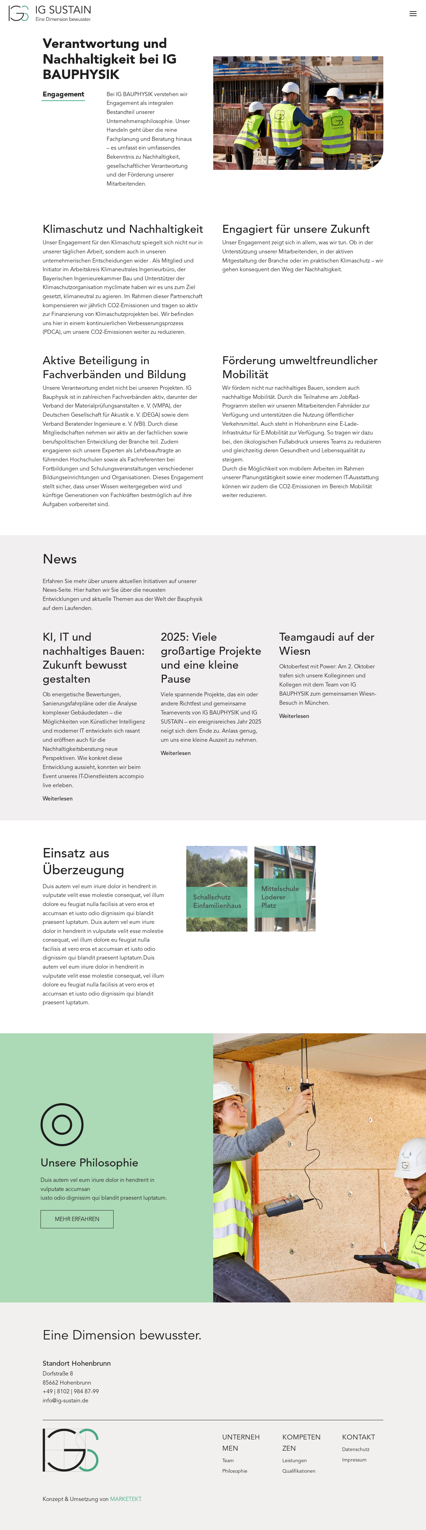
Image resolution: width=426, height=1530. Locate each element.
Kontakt (358, 1437)
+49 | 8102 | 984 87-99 (71, 1392)
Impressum (354, 1460)
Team (228, 1461)
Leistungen (294, 1461)
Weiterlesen (58, 799)
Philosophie (234, 1471)
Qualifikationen (299, 1471)
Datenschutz (355, 1450)
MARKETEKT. (126, 1499)
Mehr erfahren (77, 1219)
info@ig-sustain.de (65, 1401)
